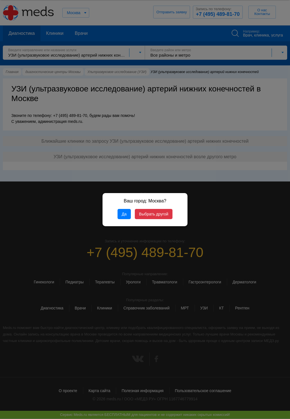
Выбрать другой (153, 214)
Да (124, 214)
